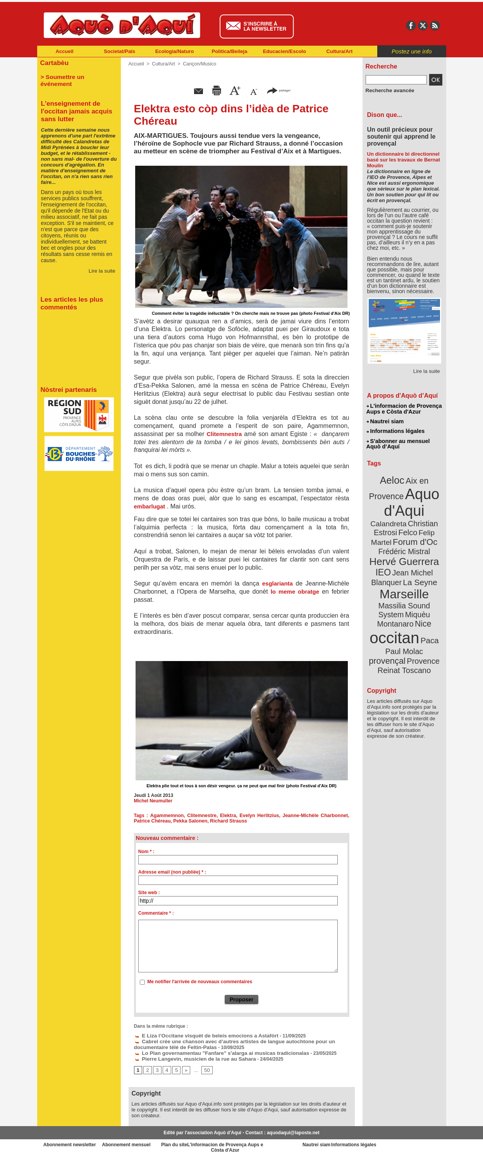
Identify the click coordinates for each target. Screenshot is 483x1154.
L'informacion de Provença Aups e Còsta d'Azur (403, 408)
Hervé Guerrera (404, 544)
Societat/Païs (119, 51)
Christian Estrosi (394, 516)
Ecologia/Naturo (174, 51)
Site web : (149, 892)
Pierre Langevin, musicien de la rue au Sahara (188, 1057)
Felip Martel (392, 525)
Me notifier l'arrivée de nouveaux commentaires (199, 981)
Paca (427, 607)
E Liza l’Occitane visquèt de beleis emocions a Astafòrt (198, 1035)
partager (278, 90)
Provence (393, 625)
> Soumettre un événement (75, 76)
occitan (395, 604)
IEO (385, 553)
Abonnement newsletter (71, 1142)
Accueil (64, 51)
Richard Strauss (225, 821)
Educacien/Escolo (284, 51)
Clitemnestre (203, 815)
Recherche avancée (387, 90)
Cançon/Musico (197, 64)
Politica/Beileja (230, 51)
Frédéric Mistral (413, 534)
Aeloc (393, 477)
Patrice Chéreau (151, 821)
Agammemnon (168, 815)
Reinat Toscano (410, 629)
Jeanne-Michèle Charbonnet (316, 815)
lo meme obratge (295, 591)
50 (204, 1068)
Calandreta (423, 507)
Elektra (228, 815)
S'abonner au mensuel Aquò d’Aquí (398, 442)
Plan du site (208, 1142)
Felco (429, 516)
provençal (421, 617)
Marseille (391, 573)
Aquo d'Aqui (403, 497)
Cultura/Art (340, 51)
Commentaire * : (156, 913)
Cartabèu (53, 62)
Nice (421, 592)
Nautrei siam (385, 420)
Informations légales (395, 430)
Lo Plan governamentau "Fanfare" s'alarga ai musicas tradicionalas (212, 1051)
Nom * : (146, 851)
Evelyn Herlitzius (260, 815)
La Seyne (418, 562)
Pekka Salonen (188, 821)
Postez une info (411, 51)
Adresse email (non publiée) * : (172, 872)
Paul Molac (387, 617)
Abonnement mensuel (139, 1142)
